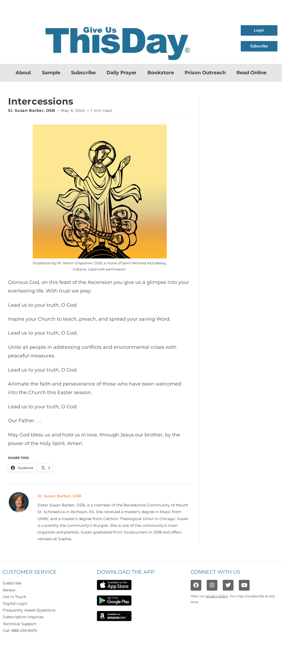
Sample (51, 73)
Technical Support (19, 623)
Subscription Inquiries (23, 616)
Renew (9, 590)
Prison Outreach (205, 73)
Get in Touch (14, 596)
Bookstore (160, 73)
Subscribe (83, 73)
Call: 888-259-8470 (20, 630)
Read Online (251, 73)
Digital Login (15, 603)
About (23, 73)
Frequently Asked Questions (29, 610)
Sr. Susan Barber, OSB (31, 110)
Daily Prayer (121, 73)
